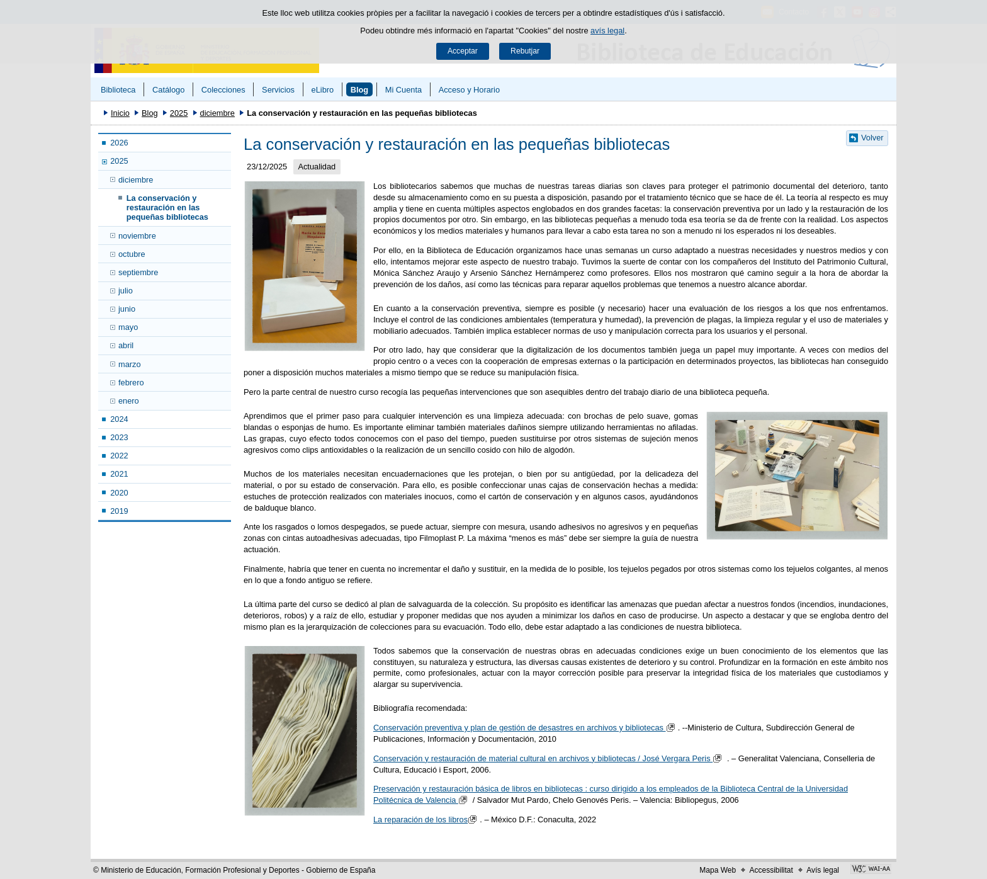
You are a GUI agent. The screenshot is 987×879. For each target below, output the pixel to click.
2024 (119, 419)
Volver (872, 137)
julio (125, 290)
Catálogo (168, 89)
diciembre (217, 113)
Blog (359, 89)
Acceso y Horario (469, 89)
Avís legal (822, 870)
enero (128, 400)
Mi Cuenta (403, 89)
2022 (119, 455)
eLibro (323, 89)
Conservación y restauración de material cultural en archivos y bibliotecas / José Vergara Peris (549, 758)
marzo (129, 364)
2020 (119, 492)
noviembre (137, 236)
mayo (128, 327)
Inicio (120, 113)
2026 (119, 142)
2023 (119, 437)
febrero (131, 382)
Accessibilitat (770, 870)
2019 (119, 511)
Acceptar (463, 51)
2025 (179, 113)
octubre (131, 254)
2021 (119, 474)
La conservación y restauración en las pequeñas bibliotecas (167, 207)
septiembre (138, 272)
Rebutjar (524, 51)
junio (126, 309)
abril (125, 345)
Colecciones (223, 89)
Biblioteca (118, 89)
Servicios (278, 89)
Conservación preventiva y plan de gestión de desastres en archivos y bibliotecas (525, 727)
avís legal (607, 30)
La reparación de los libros (426, 819)
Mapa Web (717, 870)
